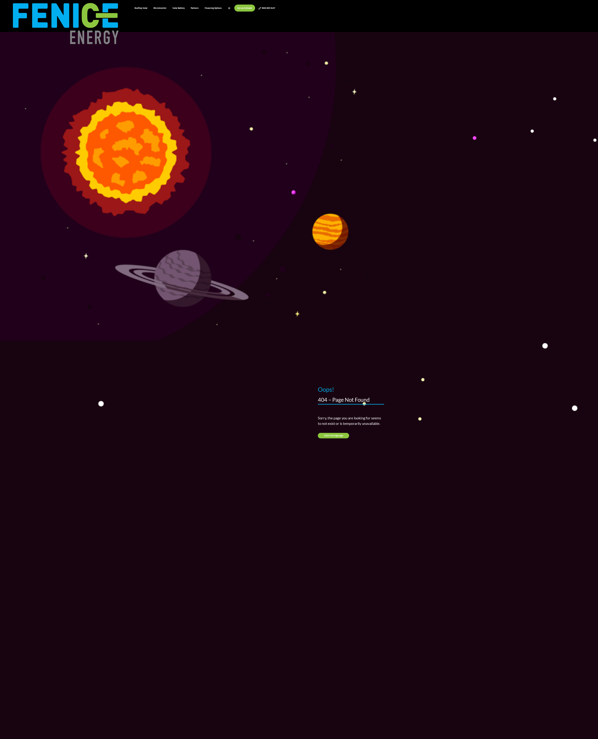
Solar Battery (179, 8)
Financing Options (213, 8)
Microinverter (160, 8)
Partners (195, 8)
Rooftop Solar (141, 8)
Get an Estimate (244, 8)
